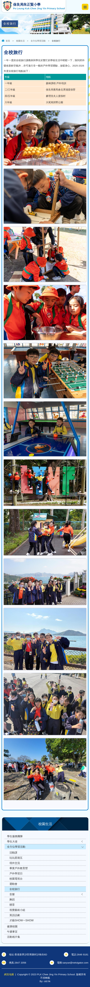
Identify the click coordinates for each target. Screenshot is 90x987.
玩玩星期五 (16, 857)
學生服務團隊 (15, 836)
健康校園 (12, 926)
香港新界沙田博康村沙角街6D (31, 954)
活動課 (13, 852)
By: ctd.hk (45, 981)
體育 (12, 904)
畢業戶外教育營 (18, 868)
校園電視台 (16, 878)
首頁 (8, 41)
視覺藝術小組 (17, 910)
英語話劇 (14, 915)
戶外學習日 (16, 873)
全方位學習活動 (38, 41)
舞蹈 (12, 899)
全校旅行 (14, 889)
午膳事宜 (12, 931)
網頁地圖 (9, 974)
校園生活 (20, 41)
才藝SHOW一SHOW (21, 920)
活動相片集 (13, 936)
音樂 (12, 894)
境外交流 (14, 863)
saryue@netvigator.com (75, 962)
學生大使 (12, 841)
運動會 (13, 884)
